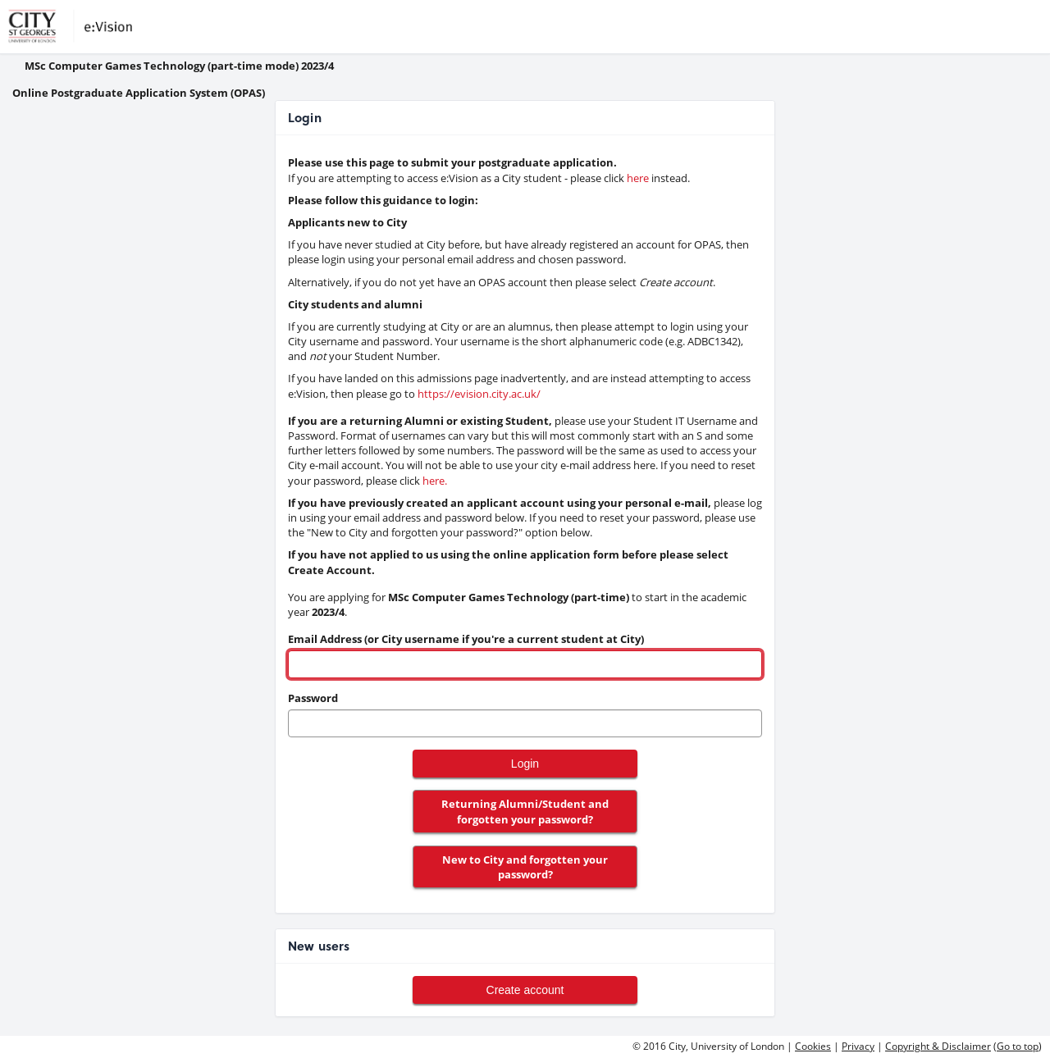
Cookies (813, 1046)
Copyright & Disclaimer (938, 1046)
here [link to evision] (638, 178)
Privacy (858, 1046)
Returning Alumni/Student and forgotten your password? (525, 811)
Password (313, 698)
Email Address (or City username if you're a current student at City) (466, 639)
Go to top (1018, 1046)
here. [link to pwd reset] (434, 480)
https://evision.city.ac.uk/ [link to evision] (479, 393)
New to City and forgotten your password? (525, 867)
